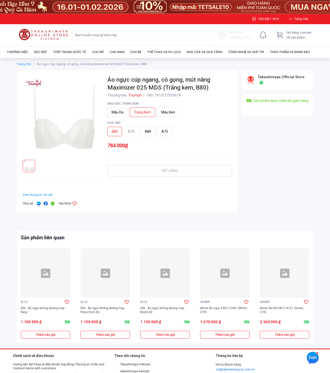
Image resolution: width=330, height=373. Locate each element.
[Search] (209, 35)
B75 (131, 131)
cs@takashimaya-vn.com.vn (235, 369)
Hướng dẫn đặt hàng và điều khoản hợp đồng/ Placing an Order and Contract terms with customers (58, 366)
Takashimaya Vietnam (133, 364)
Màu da (118, 112)
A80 (148, 131)
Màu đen (168, 112)
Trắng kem (142, 112)
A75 (165, 131)
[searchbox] (138, 35)
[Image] (165, 7)
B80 (115, 131)
